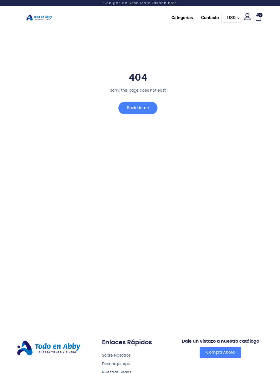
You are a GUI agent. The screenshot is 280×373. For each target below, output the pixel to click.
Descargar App (116, 364)
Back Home (133, 111)
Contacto (210, 17)
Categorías (182, 17)
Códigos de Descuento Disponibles (140, 3)
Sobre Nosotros (116, 355)
